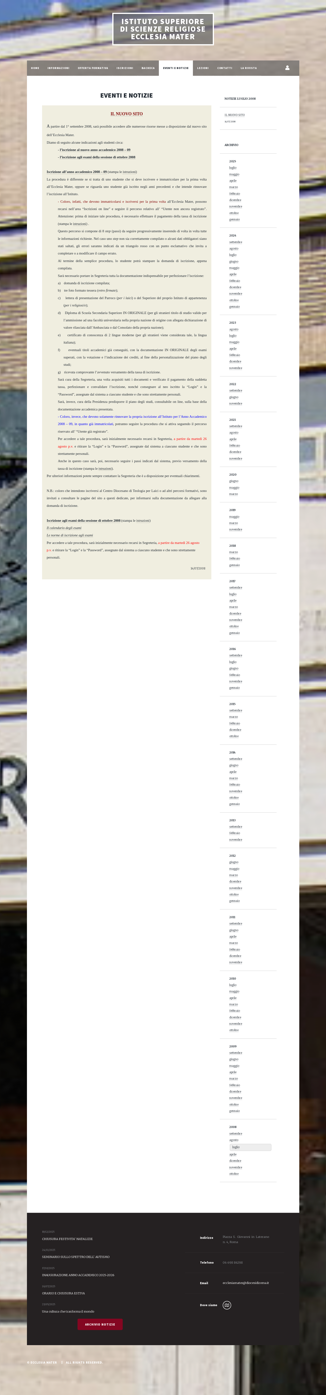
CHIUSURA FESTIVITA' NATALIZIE (67, 1239)
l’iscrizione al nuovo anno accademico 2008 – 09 (95, 150)
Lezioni (203, 68)
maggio (234, 174)
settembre (235, 242)
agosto (233, 248)
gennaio (234, 219)
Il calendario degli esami (64, 528)
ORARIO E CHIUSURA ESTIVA (63, 1293)
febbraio (234, 193)
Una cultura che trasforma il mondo (68, 1311)
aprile (232, 180)
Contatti (225, 68)
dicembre (235, 200)
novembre (235, 206)
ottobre (234, 213)
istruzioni (79, 224)
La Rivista (249, 68)
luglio (232, 167)
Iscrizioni (125, 68)
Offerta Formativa (93, 68)
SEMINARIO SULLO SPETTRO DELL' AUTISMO (75, 1257)
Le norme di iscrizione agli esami (70, 535)
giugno (233, 261)
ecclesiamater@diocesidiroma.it (246, 1283)
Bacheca (148, 68)
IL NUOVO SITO (235, 115)
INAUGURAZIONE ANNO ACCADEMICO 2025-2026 (78, 1275)
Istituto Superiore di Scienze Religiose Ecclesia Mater (163, 29)
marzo (233, 187)
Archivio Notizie (100, 1324)
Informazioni (59, 68)
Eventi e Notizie (176, 68)
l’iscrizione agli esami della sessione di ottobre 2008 (97, 157)
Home (35, 68)
